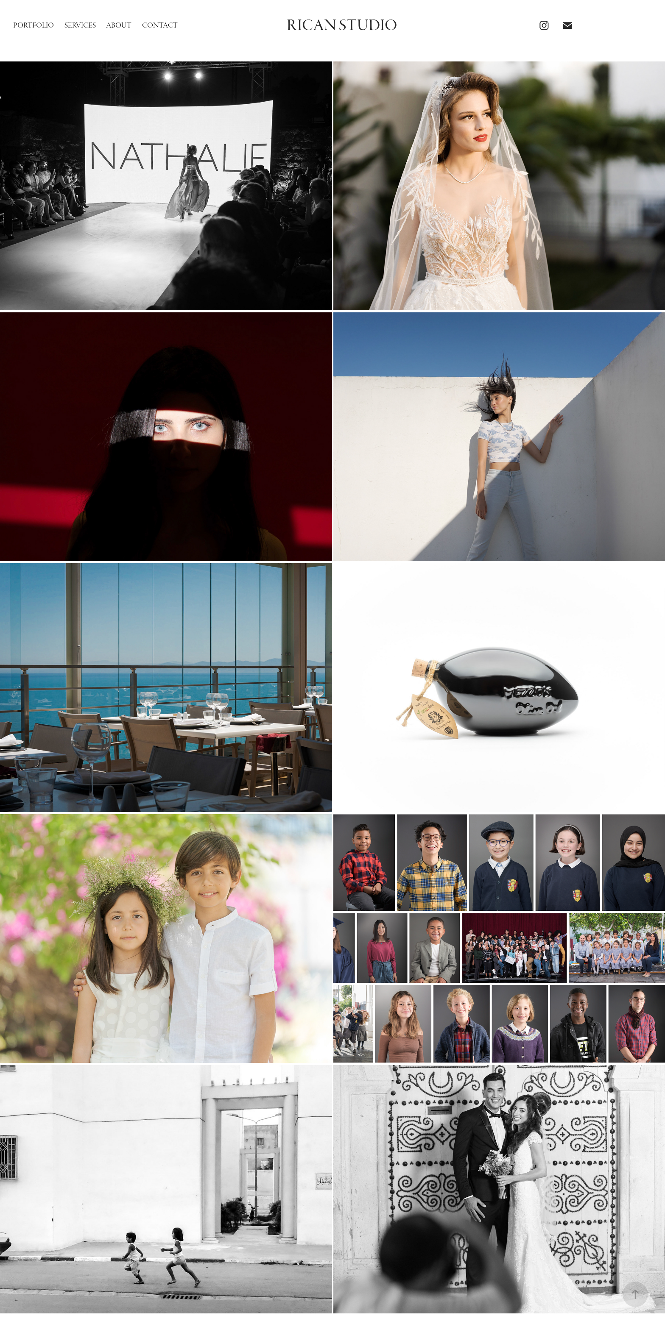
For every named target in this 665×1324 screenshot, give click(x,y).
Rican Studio (342, 25)
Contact (160, 25)
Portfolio (33, 25)
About (118, 25)
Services (80, 25)
